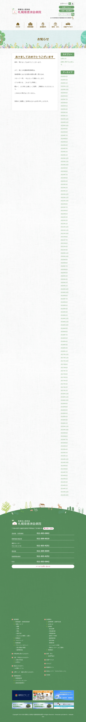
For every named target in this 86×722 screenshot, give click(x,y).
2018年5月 (64, 338)
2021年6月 (64, 243)
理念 (18, 631)
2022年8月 (64, 204)
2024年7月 (64, 135)
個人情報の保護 (21, 647)
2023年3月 (64, 184)
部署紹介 (18, 638)
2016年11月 (64, 397)
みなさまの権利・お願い (24, 635)
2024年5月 (64, 142)
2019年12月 (64, 289)
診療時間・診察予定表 (54, 621)
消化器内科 (52, 631)
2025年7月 (64, 99)
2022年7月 (64, 207)
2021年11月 (64, 230)
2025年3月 (64, 112)
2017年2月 (64, 387)
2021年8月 (64, 237)
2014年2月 (64, 485)
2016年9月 (64, 403)
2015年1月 (64, 456)
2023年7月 (64, 174)
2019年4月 (64, 309)
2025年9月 (64, 93)
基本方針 (19, 633)
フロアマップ (19, 640)
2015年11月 (64, 426)
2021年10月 (64, 233)
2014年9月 (64, 465)
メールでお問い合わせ (43, 566)
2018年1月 (64, 351)
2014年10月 (64, 462)
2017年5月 (64, 377)
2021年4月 (64, 246)
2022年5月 (64, 214)
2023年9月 (64, 168)
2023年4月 (64, 181)
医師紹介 (50, 650)
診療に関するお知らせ (67, 63)
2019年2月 (64, 315)
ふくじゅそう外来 (54, 645)
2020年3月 (64, 279)
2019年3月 (64, 312)
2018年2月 (64, 348)
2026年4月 (64, 76)
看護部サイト (50, 667)
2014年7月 (64, 472)
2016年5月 (64, 413)
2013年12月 (64, 492)
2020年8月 (64, 263)
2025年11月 (64, 86)
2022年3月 (64, 217)
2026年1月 (64, 83)
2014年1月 (64, 488)
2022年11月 (64, 197)
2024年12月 (64, 119)
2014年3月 (64, 482)
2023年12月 (64, 158)
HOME (48, 675)
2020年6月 (64, 269)
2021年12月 (64, 227)
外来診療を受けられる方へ (21, 653)
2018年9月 (64, 328)
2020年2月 (64, 282)
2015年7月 (64, 439)
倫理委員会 (20, 650)
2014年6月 (64, 475)
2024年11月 (64, 122)
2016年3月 (64, 420)
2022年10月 (64, 201)
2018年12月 (64, 318)
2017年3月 (64, 384)
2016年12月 (64, 394)
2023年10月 (64, 165)
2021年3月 (64, 250)
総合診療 (51, 628)
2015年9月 (64, 433)
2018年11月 (64, 322)
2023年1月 (64, 191)
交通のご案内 (48, 528)
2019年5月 (64, 305)
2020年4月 (64, 276)
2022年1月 (64, 223)
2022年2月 (64, 220)
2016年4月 (64, 416)
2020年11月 (64, 253)
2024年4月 (64, 145)
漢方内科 (51, 640)
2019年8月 (64, 295)
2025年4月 (64, 109)
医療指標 (18, 643)
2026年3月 (64, 80)
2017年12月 (64, 354)
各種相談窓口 (17, 676)
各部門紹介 (51, 656)
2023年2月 (64, 187)
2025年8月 (64, 96)
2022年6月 (64, 210)
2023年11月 (64, 161)
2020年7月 (64, 266)
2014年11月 (64, 459)
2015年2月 (64, 452)
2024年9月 (64, 129)
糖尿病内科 (52, 638)
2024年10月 (64, 125)
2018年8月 (64, 331)
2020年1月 (64, 286)
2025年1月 (64, 115)
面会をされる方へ (19, 666)
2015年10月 (64, 429)
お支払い (18, 662)
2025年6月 (64, 102)
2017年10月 (64, 361)
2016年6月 (64, 410)
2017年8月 (64, 367)
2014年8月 (64, 469)
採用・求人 (49, 653)
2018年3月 (64, 344)
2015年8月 (64, 436)
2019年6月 (64, 302)
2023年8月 (64, 171)
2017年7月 (64, 371)
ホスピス (48, 663)
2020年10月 (64, 256)
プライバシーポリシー (22, 645)
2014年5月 (64, 479)
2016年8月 (64, 407)
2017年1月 (64, 390)
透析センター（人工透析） (56, 647)
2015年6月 (64, 443)
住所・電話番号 (67, 10)
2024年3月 (64, 148)
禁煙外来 (51, 643)
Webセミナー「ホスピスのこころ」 (56, 671)
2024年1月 (64, 155)
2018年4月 (64, 341)
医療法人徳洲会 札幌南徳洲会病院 (34, 714)
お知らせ (63, 58)
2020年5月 (64, 273)
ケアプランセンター (21, 680)
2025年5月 (64, 106)
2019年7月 (64, 299)
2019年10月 (64, 292)
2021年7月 (64, 240)
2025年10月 (64, 89)
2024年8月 (64, 132)
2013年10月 (64, 495)
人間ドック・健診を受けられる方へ (24, 672)
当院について (19, 624)
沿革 (18, 628)
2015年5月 (64, 446)
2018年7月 (64, 335)
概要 (18, 626)
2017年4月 (64, 380)
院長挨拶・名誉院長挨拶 (23, 621)
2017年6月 (64, 374)
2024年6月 (64, 138)
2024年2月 (64, 151)
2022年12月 (64, 194)
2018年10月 (64, 325)
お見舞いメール (19, 668)
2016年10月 (64, 400)
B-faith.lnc (65, 714)
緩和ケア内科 (53, 635)
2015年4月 (64, 449)
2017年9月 (64, 364)
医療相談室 (19, 678)
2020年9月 (64, 259)
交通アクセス (66, 7)
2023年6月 (64, 178)
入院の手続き (19, 660)
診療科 (50, 626)
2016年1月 (64, 423)
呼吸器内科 (52, 633)
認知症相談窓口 (20, 683)
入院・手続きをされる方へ (21, 657)
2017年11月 (64, 358)
